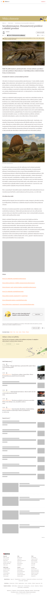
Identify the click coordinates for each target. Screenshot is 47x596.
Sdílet (43, 35)
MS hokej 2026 (19, 557)
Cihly (41, 583)
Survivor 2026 (21, 580)
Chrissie (7, 31)
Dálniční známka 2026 (35, 570)
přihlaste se (22, 35)
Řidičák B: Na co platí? (35, 573)
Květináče (29, 583)
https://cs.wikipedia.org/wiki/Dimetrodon (13, 291)
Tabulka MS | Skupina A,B (21, 560)
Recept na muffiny (6, 570)
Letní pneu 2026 (34, 568)
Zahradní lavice (11, 583)
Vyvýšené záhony (21, 583)
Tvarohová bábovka (6, 573)
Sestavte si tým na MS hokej (31, 579)
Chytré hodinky (20, 587)
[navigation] (1, 1)
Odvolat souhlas (22, 592)
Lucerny (26, 583)
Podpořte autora (40, 32)
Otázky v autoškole (34, 574)
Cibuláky (33, 583)
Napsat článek (37, 314)
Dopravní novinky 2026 (35, 571)
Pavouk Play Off (19, 563)
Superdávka (26, 580)
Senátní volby (5, 560)
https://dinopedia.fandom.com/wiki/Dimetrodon (14, 300)
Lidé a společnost (6, 374)
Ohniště (16, 583)
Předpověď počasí (18, 579)
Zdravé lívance (5, 571)
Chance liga (33, 563)
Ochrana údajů (36, 590)
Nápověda (27, 590)
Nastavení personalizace (31, 592)
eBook (39, 35)
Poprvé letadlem (20, 570)
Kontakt (31, 590)
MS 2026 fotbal (33, 557)
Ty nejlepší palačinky (6, 568)
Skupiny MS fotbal (34, 560)
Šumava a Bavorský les (21, 571)
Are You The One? (39, 579)
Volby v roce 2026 (6, 557)
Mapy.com (12, 579)
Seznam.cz (43, 1)
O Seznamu (14, 590)
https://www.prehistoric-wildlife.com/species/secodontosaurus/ (18, 283)
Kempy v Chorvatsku (20, 568)
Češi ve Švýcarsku (20, 573)
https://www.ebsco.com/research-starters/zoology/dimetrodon (18, 304)
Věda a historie (6, 392)
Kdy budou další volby (6, 563)
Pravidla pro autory (15, 592)
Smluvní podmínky (21, 590)
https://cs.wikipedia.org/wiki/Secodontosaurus (14, 279)
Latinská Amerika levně (21, 574)
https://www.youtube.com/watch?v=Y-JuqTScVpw (15, 296)
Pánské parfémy (26, 587)
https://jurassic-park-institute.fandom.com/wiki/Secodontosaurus (19, 287)
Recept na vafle (5, 574)
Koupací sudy (38, 583)
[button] (23, 53)
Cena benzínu (23, 579)
